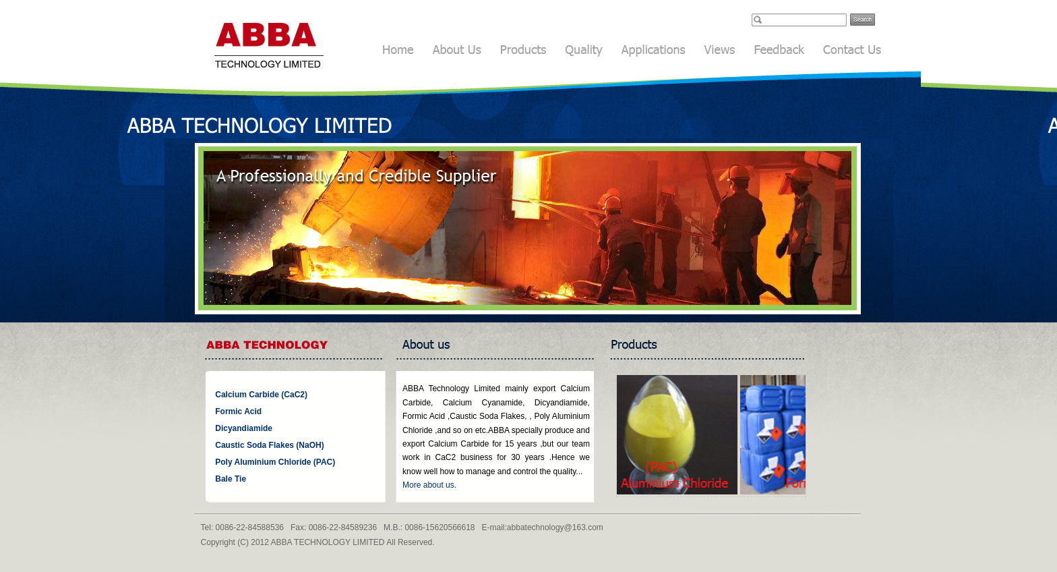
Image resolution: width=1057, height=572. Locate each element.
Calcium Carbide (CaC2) (261, 394)
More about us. (429, 485)
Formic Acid (238, 411)
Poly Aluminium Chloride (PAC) (275, 462)
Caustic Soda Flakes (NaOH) (269, 445)
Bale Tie (230, 479)
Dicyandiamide (243, 428)
